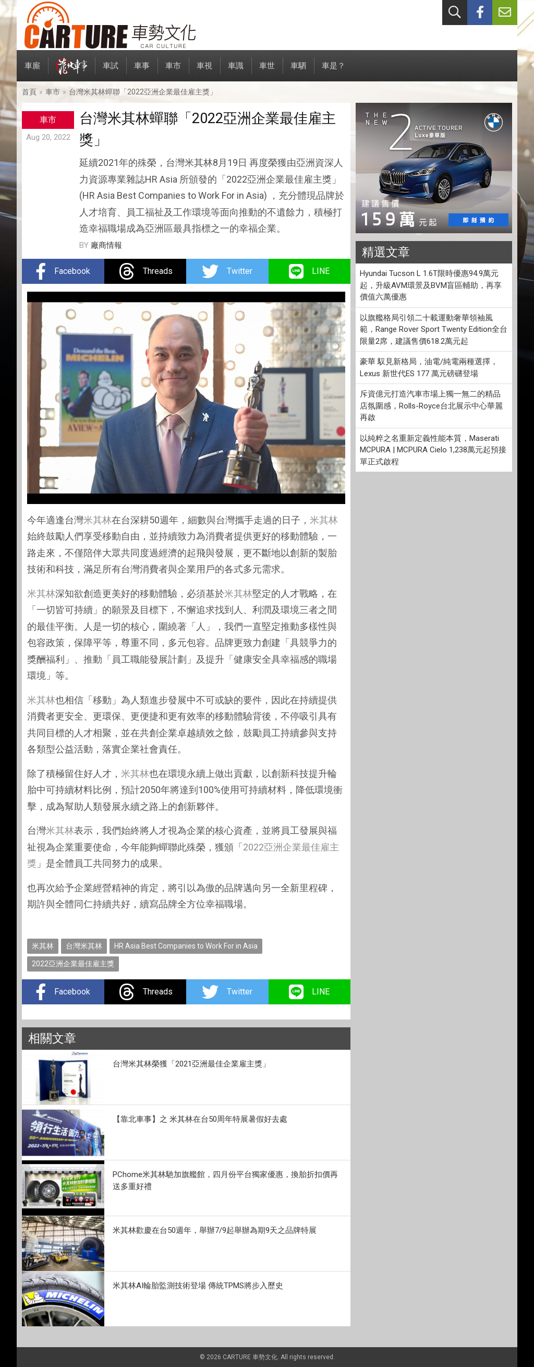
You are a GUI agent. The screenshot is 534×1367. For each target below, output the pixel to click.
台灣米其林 (84, 946)
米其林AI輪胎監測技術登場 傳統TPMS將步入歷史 (198, 1285)
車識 (235, 71)
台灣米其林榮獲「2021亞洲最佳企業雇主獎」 (191, 1064)
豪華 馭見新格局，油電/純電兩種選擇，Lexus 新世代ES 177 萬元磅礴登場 (429, 367)
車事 (141, 71)
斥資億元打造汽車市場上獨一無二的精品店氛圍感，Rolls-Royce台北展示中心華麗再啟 (431, 405)
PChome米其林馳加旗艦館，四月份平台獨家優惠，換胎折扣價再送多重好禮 (225, 1180)
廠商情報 (106, 245)
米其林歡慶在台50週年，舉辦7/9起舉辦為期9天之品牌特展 (215, 1230)
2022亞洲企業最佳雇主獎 (73, 964)
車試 (110, 71)
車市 (173, 71)
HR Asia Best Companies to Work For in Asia (186, 946)
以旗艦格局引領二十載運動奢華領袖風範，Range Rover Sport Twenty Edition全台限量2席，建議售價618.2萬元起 (433, 329)
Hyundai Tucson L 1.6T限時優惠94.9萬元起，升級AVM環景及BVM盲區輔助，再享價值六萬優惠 (431, 285)
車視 (204, 71)
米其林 (97, 519)
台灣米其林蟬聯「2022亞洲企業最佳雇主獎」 (143, 92)
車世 (267, 71)
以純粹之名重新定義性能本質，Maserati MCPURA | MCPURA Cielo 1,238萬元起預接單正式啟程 (433, 450)
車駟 (298, 71)
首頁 (29, 92)
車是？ (333, 71)
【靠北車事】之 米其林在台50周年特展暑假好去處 (200, 1119)
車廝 (32, 71)
